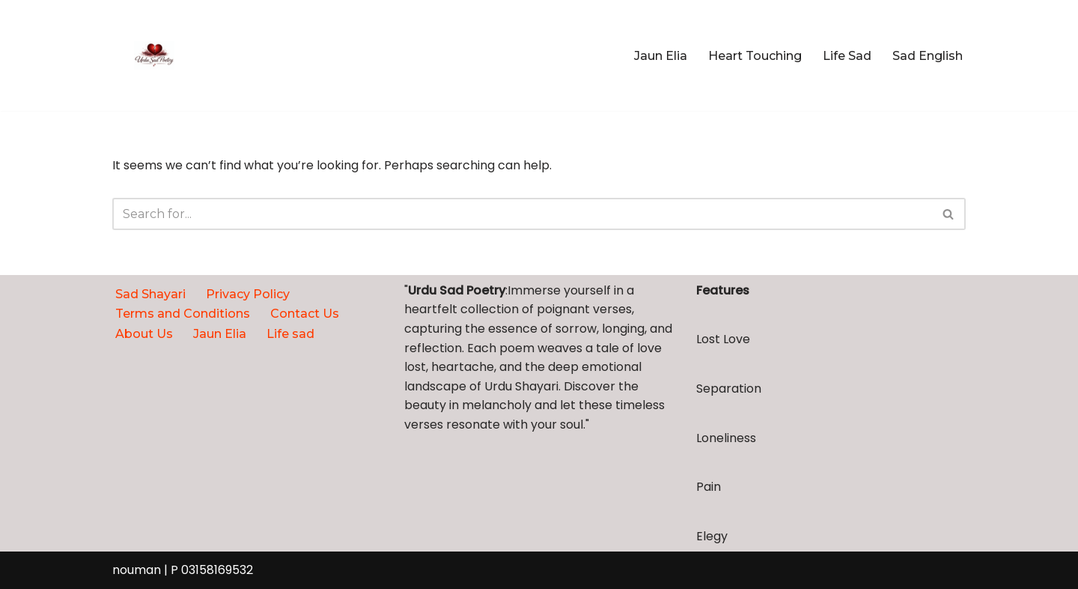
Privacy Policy (248, 294)
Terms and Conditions (182, 313)
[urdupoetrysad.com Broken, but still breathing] (154, 55)
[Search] (522, 214)
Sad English (927, 56)
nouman (136, 570)
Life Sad (847, 56)
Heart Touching (755, 56)
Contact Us (304, 313)
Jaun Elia (660, 56)
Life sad (290, 334)
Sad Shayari (150, 294)
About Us (144, 334)
